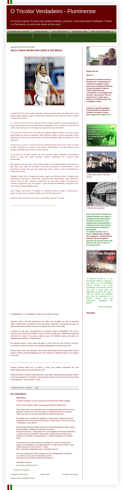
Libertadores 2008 (79, 31)
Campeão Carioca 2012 (78, 36)
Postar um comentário (21, 470)
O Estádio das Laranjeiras (18, 31)
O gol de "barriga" (40, 31)
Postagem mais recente (19, 474)
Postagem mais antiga (70, 474)
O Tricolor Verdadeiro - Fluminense (53, 11)
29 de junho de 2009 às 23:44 (26, 465)
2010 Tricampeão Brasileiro (20, 36)
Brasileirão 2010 (41, 36)
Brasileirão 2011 (58, 36)
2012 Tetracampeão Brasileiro (21, 40)
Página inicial (45, 474)
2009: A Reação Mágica (100, 31)
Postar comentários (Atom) (26, 478)
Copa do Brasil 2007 (60, 31)
